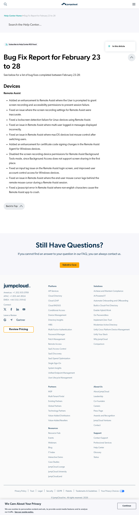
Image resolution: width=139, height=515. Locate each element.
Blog (50, 448)
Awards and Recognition (104, 416)
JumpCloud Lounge (56, 467)
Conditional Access (56, 310)
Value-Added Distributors (59, 416)
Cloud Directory (55, 296)
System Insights (54, 368)
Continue (126, 506)
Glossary (97, 452)
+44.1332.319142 (18, 300)
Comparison (99, 344)
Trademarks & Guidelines (86, 491)
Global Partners (54, 406)
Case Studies (53, 462)
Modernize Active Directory (105, 325)
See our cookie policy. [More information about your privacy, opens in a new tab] (24, 512)
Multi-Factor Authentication (60, 330)
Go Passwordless (101, 315)
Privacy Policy (20, 491)
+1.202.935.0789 (21, 293)
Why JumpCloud (101, 339)
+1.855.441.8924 (18, 296)
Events (51, 438)
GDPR (59, 491)
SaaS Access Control (57, 349)
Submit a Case (69, 265)
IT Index (51, 452)
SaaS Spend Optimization (59, 358)
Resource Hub (54, 433)
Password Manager (56, 334)
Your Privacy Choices (112, 491)
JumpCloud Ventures (102, 420)
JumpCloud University (57, 472)
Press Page (98, 411)
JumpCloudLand (55, 476)
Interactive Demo (55, 457)
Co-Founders (99, 401)
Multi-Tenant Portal (56, 396)
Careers (97, 406)
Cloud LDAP (53, 301)
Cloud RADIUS (54, 306)
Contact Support (101, 438)
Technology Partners (57, 411)
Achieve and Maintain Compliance (108, 291)
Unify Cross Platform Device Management (112, 330)
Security (49, 491)
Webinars (52, 443)
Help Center (99, 448)
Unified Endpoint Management (61, 373)
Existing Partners (55, 401)
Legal (40, 491)
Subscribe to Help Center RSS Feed (21, 44)
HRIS (50, 325)
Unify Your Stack (101, 334)
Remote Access (55, 344)
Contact (97, 425)
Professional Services (103, 443)
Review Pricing (18, 329)
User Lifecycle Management (60, 378)
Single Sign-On (54, 363)
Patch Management (56, 339)
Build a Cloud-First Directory (106, 306)
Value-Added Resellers (58, 420)
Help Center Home (13, 15)
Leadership (98, 396)
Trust (32, 491)
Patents (69, 491)
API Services (53, 291)
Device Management (57, 315)
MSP (50, 392)
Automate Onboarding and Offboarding (111, 301)
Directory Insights (55, 320)
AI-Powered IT (100, 296)
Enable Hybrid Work (102, 310)
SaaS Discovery (54, 354)
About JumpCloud (101, 392)
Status (96, 457)
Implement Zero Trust (103, 320)
